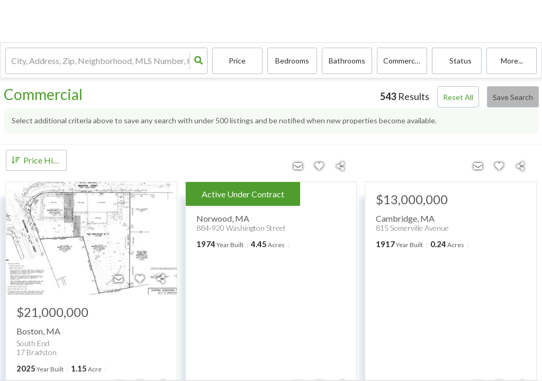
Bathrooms (347, 61)
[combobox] (12, 61)
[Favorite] (139, 278)
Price (237, 61)
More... (512, 61)
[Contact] (118, 278)
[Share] (160, 278)
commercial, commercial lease (405, 61)
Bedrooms (292, 61)
